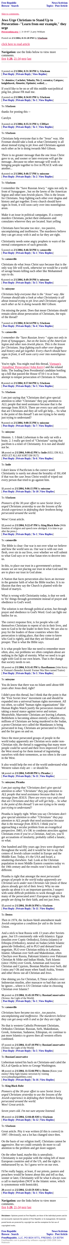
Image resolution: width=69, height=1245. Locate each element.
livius (45, 1189)
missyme (44, 173)
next (23, 58)
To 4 (35, 326)
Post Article (61, 5)
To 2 (35, 176)
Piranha (45, 773)
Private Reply (23, 74)
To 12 (35, 1119)
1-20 (9, 58)
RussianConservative (53, 995)
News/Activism (60, 2)
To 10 (35, 491)
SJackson (45, 71)
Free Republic (9, 2)
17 (2, 1045)
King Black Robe (50, 525)
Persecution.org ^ (10, 31)
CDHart (44, 124)
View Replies (39, 74)
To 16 (35, 1079)
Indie (44, 452)
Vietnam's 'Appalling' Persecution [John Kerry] (31, 365)
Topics (49, 5)
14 (2, 773)
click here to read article (15, 44)
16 (2, 995)
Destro (45, 1071)
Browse (5, 5)
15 (2, 905)
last (29, 58)
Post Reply (8, 74)
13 (2, 667)
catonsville (45, 250)
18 (2, 1071)
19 (2, 1117)
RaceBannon (48, 667)
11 (2, 488)
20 (2, 1189)
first (3, 58)
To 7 (35, 425)
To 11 (35, 776)
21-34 (17, 58)
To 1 (35, 100)
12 (2, 525)
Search (15, 5)
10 (2, 452)
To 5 (35, 282)
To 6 (35, 458)
